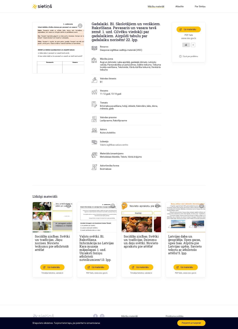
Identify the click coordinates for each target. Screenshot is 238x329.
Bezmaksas (105, 169)
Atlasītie (179, 6)
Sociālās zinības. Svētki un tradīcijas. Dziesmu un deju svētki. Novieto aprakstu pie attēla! (141, 242)
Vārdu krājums (135, 157)
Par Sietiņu (200, 6)
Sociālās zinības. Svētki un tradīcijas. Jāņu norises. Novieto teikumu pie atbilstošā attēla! (52, 243)
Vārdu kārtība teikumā (139, 68)
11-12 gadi (105, 94)
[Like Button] (186, 45)
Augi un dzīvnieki (108, 62)
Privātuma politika (174, 316)
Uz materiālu (190, 30)
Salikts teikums (144, 65)
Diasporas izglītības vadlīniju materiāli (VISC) (121, 50)
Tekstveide (123, 68)
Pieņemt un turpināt (191, 323)
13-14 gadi (116, 94)
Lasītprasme (106, 121)
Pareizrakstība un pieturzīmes (121, 65)
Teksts (124, 157)
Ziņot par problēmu (190, 57)
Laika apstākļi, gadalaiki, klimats (132, 62)
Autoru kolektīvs (108, 133)
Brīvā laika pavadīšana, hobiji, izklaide (117, 106)
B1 (101, 82)
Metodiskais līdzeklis (110, 157)
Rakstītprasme (120, 121)
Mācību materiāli (156, 6)
